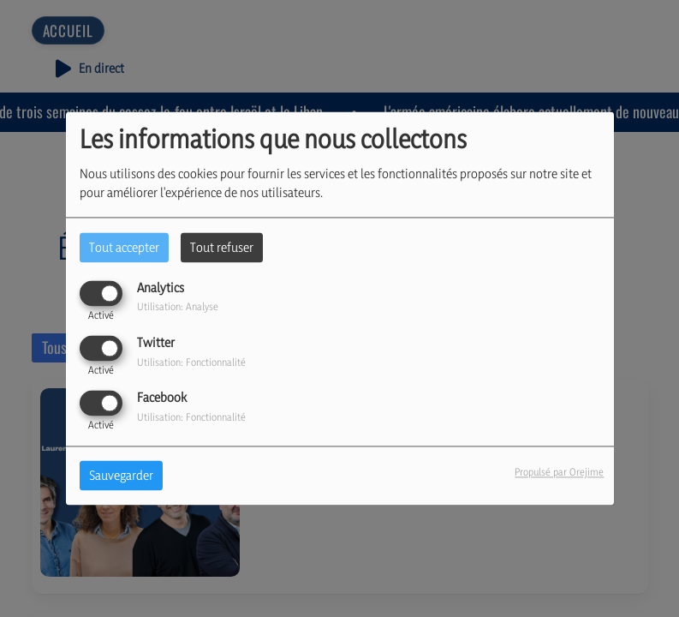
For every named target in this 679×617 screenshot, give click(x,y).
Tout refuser (221, 247)
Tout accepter (124, 247)
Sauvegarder (121, 476)
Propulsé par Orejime (559, 472)
